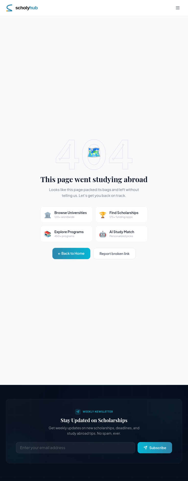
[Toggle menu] (177, 7)
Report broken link (114, 253)
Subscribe (154, 447)
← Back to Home (71, 253)
